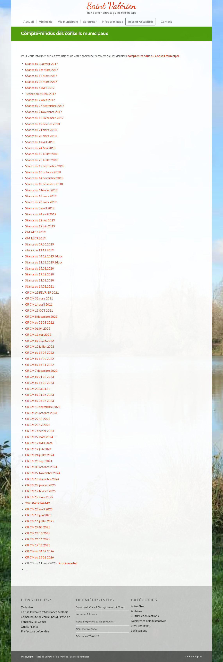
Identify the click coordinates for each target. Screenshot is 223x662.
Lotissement (139, 630)
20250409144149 (37, 503)
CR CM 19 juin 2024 (38, 449)
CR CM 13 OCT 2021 (39, 310)
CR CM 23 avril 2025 (39, 509)
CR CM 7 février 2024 (39, 431)
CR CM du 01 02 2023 (39, 376)
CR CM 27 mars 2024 (39, 437)
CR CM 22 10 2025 (37, 533)
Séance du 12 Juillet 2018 (41, 154)
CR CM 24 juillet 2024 (39, 455)
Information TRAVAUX (87, 636)
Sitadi (86, 656)
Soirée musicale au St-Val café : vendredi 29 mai (100, 607)
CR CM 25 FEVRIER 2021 (42, 292)
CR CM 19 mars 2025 (39, 497)
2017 (51, 100)
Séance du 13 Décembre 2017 (44, 118)
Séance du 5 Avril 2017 (40, 87)
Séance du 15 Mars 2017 (41, 76)
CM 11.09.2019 (35, 238)
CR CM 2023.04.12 (37, 389)
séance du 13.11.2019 (39, 250)
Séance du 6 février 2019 (41, 190)
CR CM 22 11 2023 (37, 418)
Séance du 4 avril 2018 (39, 142)
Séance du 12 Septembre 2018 (44, 166)
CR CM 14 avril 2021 (39, 304)
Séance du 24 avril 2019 (40, 214)
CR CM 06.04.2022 (37, 328)
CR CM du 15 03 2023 (39, 382)
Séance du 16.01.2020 (39, 268)
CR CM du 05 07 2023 (39, 400)
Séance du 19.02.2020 (39, 274)
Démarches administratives (148, 620)
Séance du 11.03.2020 (39, 280)
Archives (136, 611)
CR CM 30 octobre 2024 (41, 467)
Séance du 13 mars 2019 (41, 196)
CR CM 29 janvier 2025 (40, 485)
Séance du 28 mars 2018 (41, 136)
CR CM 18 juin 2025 (38, 515)
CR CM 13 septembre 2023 (42, 407)
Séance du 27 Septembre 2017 (44, 105)
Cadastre (27, 607)
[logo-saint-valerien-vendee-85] (111, 8)
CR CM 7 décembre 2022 (41, 370)
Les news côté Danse (86, 614)
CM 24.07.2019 (35, 232)
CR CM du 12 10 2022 (39, 358)
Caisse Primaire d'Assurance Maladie (44, 612)
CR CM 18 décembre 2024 (42, 479)
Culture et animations (145, 616)
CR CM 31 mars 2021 (39, 298)
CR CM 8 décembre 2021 (41, 316)
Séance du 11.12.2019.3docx (43, 262)
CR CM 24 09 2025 (37, 527)
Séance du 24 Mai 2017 (41, 94)
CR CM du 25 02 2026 (39, 557)
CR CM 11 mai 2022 (38, 334)
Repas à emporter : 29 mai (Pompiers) (95, 621)
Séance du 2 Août (36, 100)
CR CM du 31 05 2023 (39, 394)
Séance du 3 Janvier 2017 (41, 63)
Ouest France (29, 626)
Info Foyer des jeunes (86, 629)
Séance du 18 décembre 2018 (44, 184)
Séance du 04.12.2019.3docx (43, 256)
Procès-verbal (68, 563)
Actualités (137, 606)
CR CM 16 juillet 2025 (39, 521)
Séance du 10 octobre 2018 (43, 172)
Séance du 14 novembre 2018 (44, 178)
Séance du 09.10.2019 (39, 244)
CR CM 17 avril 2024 (39, 443)
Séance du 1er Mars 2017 (41, 69)
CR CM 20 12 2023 (37, 425)
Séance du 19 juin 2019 (40, 226)
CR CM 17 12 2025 (37, 545)
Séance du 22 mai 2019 (40, 220)
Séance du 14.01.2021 (39, 286)
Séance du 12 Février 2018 (42, 124)
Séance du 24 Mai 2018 (40, 148)
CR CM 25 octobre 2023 (41, 413)
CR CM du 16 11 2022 (39, 364)
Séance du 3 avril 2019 (39, 208)
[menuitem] (28, 21)
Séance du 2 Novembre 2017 (43, 112)
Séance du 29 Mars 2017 (41, 81)
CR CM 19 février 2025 (40, 491)
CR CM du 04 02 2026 (39, 551)
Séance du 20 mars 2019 (41, 202)
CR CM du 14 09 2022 (39, 352)
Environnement (141, 625)
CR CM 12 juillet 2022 (39, 346)
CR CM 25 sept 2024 (38, 461)
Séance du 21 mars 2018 (41, 130)
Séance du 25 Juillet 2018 (41, 160)
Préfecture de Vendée (35, 631)
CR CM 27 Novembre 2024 (42, 473)
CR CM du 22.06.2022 (39, 340)
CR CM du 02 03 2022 (39, 322)
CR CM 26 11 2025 (37, 539)
